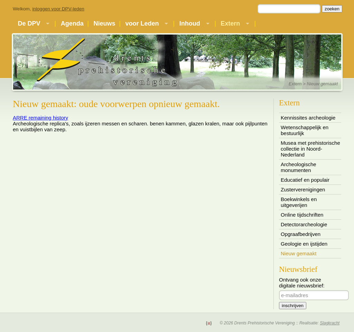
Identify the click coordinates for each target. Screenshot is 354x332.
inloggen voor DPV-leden (58, 8)
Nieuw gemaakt (298, 253)
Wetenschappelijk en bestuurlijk (304, 130)
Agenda (72, 23)
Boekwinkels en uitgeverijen (299, 202)
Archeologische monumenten (298, 167)
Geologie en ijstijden (304, 244)
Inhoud (189, 23)
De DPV (29, 23)
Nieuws (104, 23)
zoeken (332, 8)
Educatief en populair (305, 180)
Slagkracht (329, 323)
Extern (230, 23)
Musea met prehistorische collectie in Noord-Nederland (310, 149)
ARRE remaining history (40, 118)
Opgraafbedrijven (300, 234)
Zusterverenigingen (303, 189)
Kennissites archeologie (308, 118)
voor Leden (142, 23)
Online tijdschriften (302, 215)
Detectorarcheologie (304, 224)
